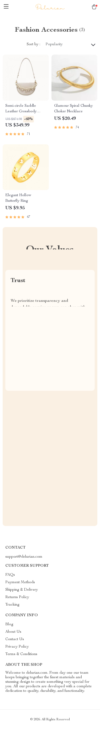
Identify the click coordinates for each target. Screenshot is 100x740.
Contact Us (14, 639)
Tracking (12, 605)
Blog (9, 624)
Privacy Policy (17, 647)
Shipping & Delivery (21, 590)
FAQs (10, 575)
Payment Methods (20, 582)
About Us (13, 632)
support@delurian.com (23, 557)
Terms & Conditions (21, 654)
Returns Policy (17, 597)
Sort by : (33, 44)
